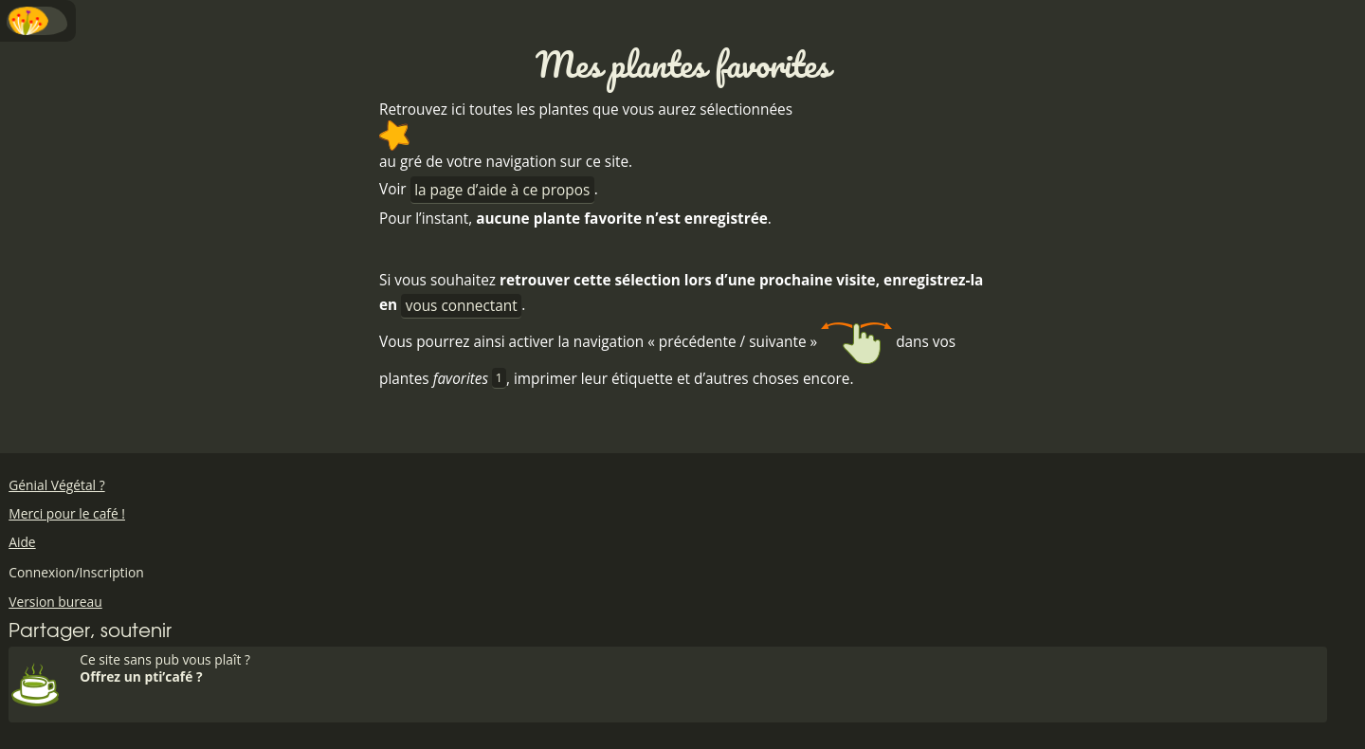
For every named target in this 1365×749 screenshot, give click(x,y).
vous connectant (462, 306)
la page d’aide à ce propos (502, 190)
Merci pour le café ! (67, 513)
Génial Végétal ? (56, 485)
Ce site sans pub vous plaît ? (701, 667)
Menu (38, 21)
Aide (22, 542)
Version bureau (55, 602)
